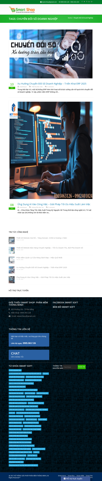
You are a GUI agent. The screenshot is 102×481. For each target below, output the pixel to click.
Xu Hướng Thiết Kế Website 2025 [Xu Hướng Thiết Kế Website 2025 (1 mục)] (18, 455)
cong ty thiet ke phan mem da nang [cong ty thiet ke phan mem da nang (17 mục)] (34, 376)
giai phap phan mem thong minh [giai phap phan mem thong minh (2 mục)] (17, 386)
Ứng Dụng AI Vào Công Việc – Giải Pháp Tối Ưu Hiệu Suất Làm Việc (54, 204)
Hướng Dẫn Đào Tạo (38, 207)
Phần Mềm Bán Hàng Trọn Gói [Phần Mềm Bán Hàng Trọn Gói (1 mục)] (34, 396)
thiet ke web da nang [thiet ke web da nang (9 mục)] (31, 419)
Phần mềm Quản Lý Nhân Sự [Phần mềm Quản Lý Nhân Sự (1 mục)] (17, 409)
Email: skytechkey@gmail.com (24, 316)
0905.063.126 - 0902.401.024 (69, 2)
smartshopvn (23, 86)
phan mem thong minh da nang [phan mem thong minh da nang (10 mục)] (17, 396)
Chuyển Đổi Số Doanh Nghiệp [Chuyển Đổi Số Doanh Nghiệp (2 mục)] (17, 376)
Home (70, 18)
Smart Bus (71, 476)
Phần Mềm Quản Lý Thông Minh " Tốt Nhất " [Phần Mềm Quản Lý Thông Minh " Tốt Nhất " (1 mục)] (36, 409)
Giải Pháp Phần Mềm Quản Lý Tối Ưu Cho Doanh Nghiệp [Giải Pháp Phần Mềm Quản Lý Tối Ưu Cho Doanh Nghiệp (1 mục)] (23, 390)
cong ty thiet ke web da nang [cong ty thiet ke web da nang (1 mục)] (16, 380)
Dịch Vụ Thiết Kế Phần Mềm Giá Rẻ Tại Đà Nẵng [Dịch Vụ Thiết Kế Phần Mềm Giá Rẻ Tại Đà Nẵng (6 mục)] (21, 383)
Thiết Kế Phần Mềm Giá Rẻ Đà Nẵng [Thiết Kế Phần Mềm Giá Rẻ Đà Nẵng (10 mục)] (18, 435)
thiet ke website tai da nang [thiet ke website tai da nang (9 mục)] (16, 426)
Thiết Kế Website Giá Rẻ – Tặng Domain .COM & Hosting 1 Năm (41, 238)
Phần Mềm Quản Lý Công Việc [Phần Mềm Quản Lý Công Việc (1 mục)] (36, 403)
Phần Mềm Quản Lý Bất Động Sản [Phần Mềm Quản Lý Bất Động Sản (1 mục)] (18, 403)
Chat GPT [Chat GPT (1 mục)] (45, 373)
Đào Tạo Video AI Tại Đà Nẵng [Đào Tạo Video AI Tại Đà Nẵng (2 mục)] (17, 458)
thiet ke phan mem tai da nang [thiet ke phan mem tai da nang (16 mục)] (32, 416)
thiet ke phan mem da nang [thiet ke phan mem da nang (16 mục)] (16, 416)
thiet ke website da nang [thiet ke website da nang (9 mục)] (15, 422)
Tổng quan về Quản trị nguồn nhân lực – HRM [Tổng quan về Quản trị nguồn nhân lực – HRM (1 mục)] (20, 452)
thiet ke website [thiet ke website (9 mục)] (42, 419)
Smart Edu (89, 476)
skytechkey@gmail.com (48, 2)
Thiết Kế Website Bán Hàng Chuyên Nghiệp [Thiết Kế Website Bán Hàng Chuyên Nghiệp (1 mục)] (20, 449)
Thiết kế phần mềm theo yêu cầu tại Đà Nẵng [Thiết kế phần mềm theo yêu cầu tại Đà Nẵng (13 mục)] (20, 439)
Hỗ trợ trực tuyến (73, 478)
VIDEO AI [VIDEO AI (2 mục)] (36, 452)
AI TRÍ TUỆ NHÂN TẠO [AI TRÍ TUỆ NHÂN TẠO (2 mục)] (15, 370)
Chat (17, 354)
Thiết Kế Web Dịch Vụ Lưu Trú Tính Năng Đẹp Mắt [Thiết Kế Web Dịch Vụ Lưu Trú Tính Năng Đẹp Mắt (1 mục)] (22, 445)
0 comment (50, 86)
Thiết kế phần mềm (37, 86)
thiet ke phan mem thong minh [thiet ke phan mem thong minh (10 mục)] (17, 419)
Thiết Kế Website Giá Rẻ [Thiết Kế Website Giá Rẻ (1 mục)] (39, 449)
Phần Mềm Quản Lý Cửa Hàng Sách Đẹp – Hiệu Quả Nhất (39, 258)
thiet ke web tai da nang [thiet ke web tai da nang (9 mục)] (15, 429)
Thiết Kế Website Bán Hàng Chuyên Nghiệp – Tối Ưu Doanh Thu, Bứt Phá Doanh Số (49, 248)
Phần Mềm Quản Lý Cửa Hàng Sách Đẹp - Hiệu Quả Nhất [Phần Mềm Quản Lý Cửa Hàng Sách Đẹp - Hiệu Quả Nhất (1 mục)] (23, 406)
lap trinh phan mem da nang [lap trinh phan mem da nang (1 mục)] (16, 393)
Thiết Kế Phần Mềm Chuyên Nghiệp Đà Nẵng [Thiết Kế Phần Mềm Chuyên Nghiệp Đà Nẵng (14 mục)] (20, 432)
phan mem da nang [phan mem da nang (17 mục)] (30, 393)
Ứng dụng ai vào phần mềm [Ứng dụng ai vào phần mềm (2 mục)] (16, 462)
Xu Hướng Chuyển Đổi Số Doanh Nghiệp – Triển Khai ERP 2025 (52, 83)
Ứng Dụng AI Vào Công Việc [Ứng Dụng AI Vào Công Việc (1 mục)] (33, 458)
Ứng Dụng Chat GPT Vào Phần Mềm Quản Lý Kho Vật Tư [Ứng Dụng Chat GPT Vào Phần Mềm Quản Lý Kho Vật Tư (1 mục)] (23, 465)
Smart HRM (80, 476)
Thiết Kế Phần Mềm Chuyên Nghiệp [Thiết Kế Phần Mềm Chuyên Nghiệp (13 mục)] (31, 429)
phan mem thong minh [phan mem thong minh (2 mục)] (42, 393)
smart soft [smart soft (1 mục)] (12, 412)
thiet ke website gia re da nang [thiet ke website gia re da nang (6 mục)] (31, 422)
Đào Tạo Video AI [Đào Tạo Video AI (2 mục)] (32, 455)
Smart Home (62, 476)
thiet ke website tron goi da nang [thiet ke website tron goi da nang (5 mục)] (32, 426)
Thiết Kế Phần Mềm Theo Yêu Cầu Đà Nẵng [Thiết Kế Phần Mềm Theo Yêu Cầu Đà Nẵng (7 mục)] (20, 442)
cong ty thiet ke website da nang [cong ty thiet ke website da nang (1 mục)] (33, 380)
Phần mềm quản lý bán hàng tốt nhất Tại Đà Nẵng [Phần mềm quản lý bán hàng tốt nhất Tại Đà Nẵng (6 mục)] (21, 399)
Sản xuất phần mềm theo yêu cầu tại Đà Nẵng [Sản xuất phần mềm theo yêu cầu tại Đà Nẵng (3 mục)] (28, 412)
